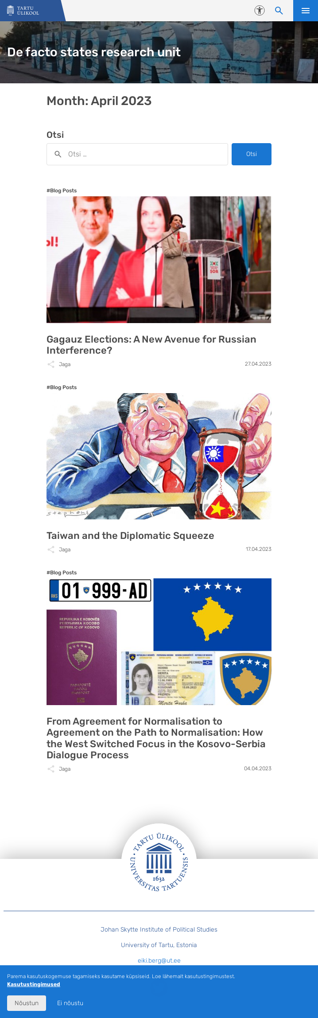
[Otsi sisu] (279, 10)
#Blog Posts (62, 190)
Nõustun (27, 1003)
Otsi (251, 154)
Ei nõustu (70, 1003)
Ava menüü (305, 10)
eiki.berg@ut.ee (159, 960)
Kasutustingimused (33, 984)
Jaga (64, 364)
